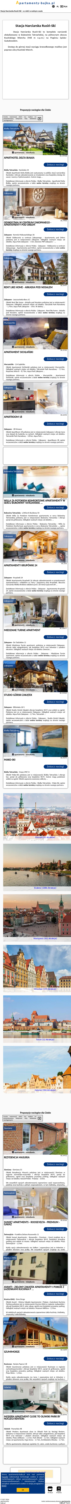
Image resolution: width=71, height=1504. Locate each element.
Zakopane (8, 193)
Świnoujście (9, 1193)
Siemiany (8, 1128)
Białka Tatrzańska (11, 128)
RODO (4, 1486)
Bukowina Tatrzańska (13, 471)
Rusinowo (8, 1322)
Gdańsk (7, 1387)
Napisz (68, 1503)
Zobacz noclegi (55, 164)
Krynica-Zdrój (10, 1257)
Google (5, 1477)
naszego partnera (12, 185)
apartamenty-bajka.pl (35, 3)
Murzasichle (9, 323)
